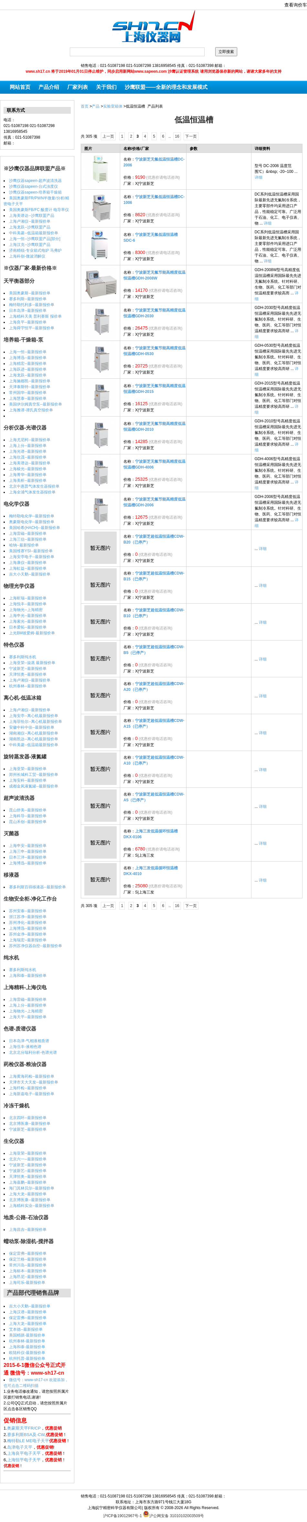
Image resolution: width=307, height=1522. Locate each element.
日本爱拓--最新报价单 (28, 627)
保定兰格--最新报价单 (28, 1259)
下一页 (191, 136)
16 (177, 136)
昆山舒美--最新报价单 (28, 810)
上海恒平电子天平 (24, 1459)
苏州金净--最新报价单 (28, 934)
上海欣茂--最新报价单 (28, 457)
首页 (85, 106)
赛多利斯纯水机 (22, 657)
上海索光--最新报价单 (28, 621)
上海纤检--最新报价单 (28, 1088)
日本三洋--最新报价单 (28, 857)
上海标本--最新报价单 (28, 1271)
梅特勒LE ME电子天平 (28, 1440)
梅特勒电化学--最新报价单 (31, 516)
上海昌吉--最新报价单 (28, 1229)
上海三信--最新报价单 (28, 539)
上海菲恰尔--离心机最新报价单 (35, 721)
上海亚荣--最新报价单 (28, 768)
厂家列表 (77, 87)
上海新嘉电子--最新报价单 (31, 1094)
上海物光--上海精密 (26, 610)
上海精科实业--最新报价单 (31, 1205)
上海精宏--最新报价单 (28, 363)
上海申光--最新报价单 (28, 615)
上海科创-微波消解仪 (27, 256)
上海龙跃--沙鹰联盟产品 (29, 227)
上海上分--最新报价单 (28, 445)
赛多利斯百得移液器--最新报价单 (37, 887)
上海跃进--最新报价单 (28, 369)
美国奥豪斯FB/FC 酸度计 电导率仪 (39, 209)
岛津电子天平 (19, 1447)
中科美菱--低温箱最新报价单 (33, 233)
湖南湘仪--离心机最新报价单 (33, 733)
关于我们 (106, 87)
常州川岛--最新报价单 (28, 1265)
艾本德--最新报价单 (26, 1329)
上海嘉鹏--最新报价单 (28, 1182)
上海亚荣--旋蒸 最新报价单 (32, 663)
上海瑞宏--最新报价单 (28, 940)
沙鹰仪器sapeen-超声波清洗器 (35, 180)
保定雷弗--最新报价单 (28, 1253)
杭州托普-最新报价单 (27, 1358)
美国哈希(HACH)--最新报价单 (34, 527)
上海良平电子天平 (24, 1453)
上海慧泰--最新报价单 (28, 398)
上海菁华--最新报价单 (28, 474)
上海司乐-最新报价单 (27, 1282)
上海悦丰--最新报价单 (28, 604)
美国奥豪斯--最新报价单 (29, 293)
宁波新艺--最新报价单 (28, 1170)
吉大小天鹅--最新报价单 (29, 574)
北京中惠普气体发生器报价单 (34, 486)
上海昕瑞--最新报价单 (28, 598)
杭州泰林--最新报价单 (28, 686)
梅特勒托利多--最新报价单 (31, 304)
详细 (258, 177)
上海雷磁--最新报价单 (28, 533)
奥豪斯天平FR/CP (24, 1428)
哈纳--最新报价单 (24, 545)
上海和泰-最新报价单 (27, 1347)
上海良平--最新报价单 (28, 322)
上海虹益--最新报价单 (28, 568)
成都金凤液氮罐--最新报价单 (33, 786)
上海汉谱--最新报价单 (28, 1312)
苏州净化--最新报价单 (28, 922)
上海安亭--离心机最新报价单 (33, 715)
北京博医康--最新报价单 (29, 1123)
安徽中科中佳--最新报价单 (31, 727)
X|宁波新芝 (144, 183)
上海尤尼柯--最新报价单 (29, 440)
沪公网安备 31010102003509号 (173, 1514)
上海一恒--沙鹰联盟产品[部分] (34, 239)
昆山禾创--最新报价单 (28, 821)
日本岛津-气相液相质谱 (29, 1041)
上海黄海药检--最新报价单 (31, 1076)
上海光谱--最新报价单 (28, 451)
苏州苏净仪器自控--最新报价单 (35, 946)
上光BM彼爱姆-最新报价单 (32, 633)
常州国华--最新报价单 (28, 392)
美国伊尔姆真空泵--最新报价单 (35, 404)
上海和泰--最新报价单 (28, 975)
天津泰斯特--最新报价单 (29, 387)
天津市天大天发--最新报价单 (33, 1082)
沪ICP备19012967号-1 (122, 1516)
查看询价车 (295, 4)
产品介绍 (48, 87)
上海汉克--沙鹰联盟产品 (29, 244)
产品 (96, 106)
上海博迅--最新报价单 (28, 357)
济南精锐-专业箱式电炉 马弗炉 (35, 250)
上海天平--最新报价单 (28, 1017)
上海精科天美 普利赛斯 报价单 (35, 316)
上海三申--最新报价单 (28, 851)
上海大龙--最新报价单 (28, 1194)
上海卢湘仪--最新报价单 (29, 221)
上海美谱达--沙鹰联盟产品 (31, 215)
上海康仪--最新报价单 (28, 562)
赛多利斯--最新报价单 (28, 299)
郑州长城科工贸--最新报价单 (33, 774)
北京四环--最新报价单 (28, 1117)
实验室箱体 (112, 106)
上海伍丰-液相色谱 (25, 1046)
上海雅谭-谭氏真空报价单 (31, 410)
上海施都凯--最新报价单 (29, 381)
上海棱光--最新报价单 (28, 469)
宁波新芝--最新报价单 (28, 668)
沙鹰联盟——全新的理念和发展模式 (166, 87)
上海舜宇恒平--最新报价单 (31, 328)
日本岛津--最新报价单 (28, 310)
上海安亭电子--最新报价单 (31, 557)
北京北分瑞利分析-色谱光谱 (33, 1052)
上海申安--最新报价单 (28, 845)
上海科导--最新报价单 (28, 816)
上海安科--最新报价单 (28, 780)
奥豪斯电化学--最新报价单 (31, 522)
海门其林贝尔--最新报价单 (31, 1188)
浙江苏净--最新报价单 (28, 916)
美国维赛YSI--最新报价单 (31, 551)
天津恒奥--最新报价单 (28, 674)
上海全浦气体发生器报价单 (32, 492)
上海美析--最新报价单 (28, 480)
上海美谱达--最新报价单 (29, 463)
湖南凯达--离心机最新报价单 (33, 739)
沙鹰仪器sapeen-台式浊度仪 (33, 186)
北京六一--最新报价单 (28, 1159)
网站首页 (20, 87)
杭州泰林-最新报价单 (27, 1341)
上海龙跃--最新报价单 (28, 375)
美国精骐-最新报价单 (27, 1335)
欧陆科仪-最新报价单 (27, 1352)
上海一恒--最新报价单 (28, 352)
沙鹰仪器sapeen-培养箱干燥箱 (35, 192)
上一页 (108, 136)
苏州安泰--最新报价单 (28, 911)
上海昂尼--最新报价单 (28, 1276)
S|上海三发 (144, 855)
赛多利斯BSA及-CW (26, 1434)
